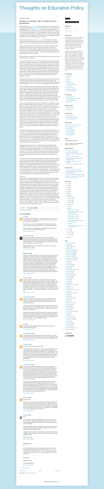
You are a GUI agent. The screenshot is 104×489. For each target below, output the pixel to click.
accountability (69, 266)
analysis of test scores (38, 39)
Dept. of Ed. (68, 288)
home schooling (69, 316)
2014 (68, 185)
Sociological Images (70, 133)
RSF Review (69, 102)
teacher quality (69, 271)
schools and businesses (71, 284)
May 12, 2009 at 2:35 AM (28, 340)
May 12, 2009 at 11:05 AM (28, 410)
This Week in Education (71, 91)
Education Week (69, 115)
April (69, 229)
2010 (68, 193)
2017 (68, 183)
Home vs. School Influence (72, 150)
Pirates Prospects (70, 131)
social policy (69, 326)
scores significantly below (36, 83)
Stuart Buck (26, 277)
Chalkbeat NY (69, 76)
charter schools (69, 243)
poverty (67, 263)
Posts (68, 28)
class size (68, 312)
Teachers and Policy (70, 253)
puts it (38, 142)
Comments (69, 31)
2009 (68, 195)
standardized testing (70, 274)
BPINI (67, 286)
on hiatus (69, 223)
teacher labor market (70, 327)
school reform (69, 273)
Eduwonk (68, 79)
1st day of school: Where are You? (73, 170)
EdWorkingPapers (70, 97)
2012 (68, 189)
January (69, 234)
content (67, 291)
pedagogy (68, 283)
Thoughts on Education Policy (52, 8)
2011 (68, 191)
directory (40, 452)
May (69, 208)
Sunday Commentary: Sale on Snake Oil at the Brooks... (75, 221)
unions (67, 261)
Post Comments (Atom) (30, 473)
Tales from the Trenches (71, 289)
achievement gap (70, 251)
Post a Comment (25, 468)
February (70, 232)
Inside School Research (71, 84)
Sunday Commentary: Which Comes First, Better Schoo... (75, 226)
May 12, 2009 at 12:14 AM (28, 329)
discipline (68, 244)
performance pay (70, 254)
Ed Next (68, 77)
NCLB (67, 301)
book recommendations (71, 311)
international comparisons (71, 269)
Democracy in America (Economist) (73, 124)
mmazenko (25, 415)
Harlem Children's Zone (33, 29)
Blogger (57, 481)
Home (40, 470)
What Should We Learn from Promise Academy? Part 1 (75, 212)
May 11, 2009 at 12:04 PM (28, 249)
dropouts (68, 268)
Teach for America (70, 302)
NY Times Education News (72, 117)
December (70, 196)
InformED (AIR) (69, 82)
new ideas (68, 279)
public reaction (69, 322)
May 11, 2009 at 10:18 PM (28, 292)
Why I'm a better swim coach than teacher (75, 176)
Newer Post (22, 470)
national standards (70, 317)
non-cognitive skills (70, 319)
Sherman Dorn (69, 86)
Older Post (57, 470)
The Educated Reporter (71, 89)
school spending (69, 264)
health (67, 314)
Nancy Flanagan (27, 235)
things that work (69, 329)
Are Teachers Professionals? (72, 152)
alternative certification (71, 258)
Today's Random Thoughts (73, 209)
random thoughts (70, 246)
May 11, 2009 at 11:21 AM (28, 231)
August (69, 204)
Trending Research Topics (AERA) (73, 98)
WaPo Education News (71, 118)
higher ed (68, 248)
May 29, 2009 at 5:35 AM (28, 465)
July (69, 206)
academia (68, 309)
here (41, 451)
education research (70, 259)
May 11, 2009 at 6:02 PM (28, 273)
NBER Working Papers (71, 100)
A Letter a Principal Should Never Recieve (75, 174)
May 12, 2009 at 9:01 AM (28, 360)
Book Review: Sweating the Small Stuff (74, 164)
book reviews (69, 304)
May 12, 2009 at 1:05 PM (28, 439)
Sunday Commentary (27, 209)
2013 (68, 187)
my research (69, 278)
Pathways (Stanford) (70, 129)
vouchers (68, 299)
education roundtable (70, 292)
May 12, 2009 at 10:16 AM (28, 393)
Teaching (68, 281)
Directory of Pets (52, 449)
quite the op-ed (32, 26)
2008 (68, 237)
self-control (68, 296)
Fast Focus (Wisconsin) (71, 126)
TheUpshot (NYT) (70, 134)
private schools (69, 307)
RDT (24, 216)
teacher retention (70, 256)
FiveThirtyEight (69, 128)
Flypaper (68, 81)
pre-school (68, 321)
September (70, 202)
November (70, 198)
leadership (68, 306)
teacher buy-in (69, 276)
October (69, 200)
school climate (69, 324)
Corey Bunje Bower (27, 296)
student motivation (70, 297)
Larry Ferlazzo (69, 109)
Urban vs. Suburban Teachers (72, 156)
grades (67, 294)
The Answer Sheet (70, 87)
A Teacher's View (70, 107)
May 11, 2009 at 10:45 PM (28, 319)
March (69, 231)
